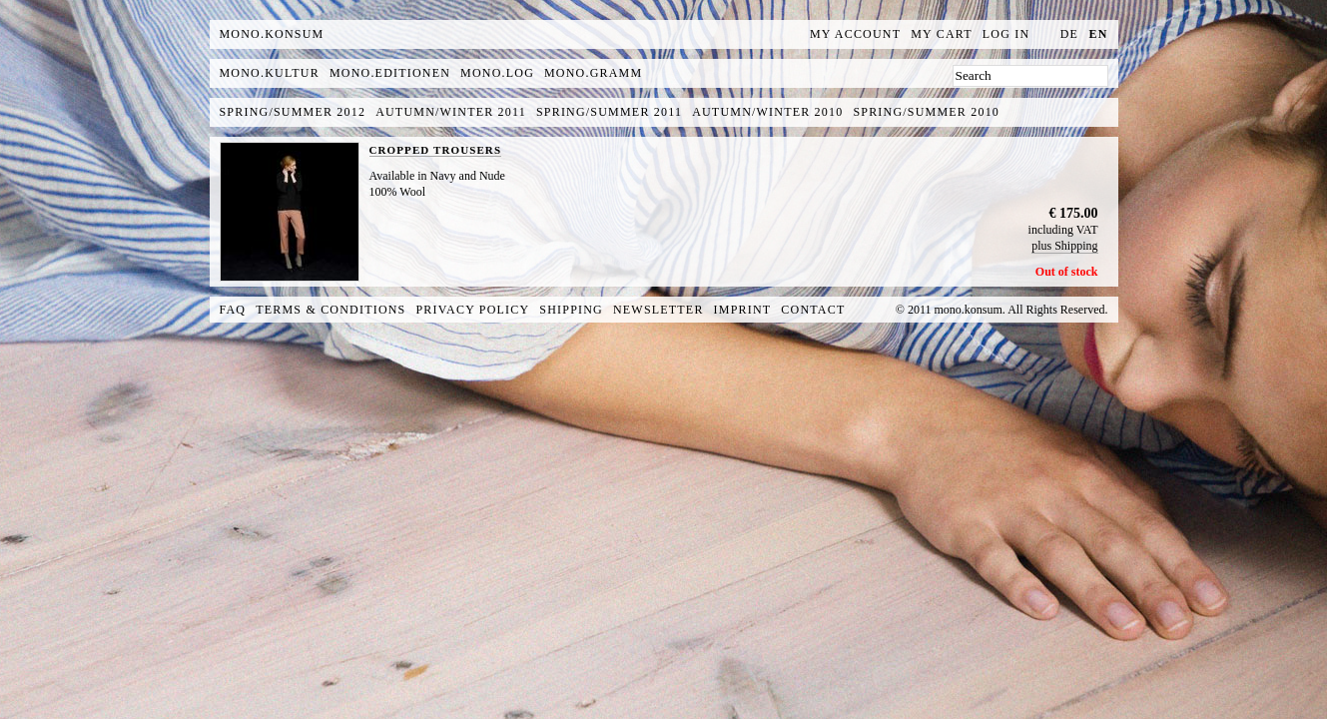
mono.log (497, 73)
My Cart (942, 34)
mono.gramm (593, 73)
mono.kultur (270, 73)
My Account (855, 34)
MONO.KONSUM (272, 34)
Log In (1006, 34)
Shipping (571, 310)
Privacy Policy (473, 310)
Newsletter (658, 310)
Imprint (743, 310)
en (1097, 34)
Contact (813, 310)
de (1069, 34)
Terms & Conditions (330, 310)
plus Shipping (1064, 246)
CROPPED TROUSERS (435, 150)
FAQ (233, 310)
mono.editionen (390, 73)
